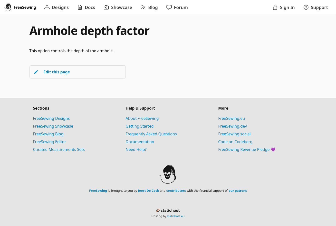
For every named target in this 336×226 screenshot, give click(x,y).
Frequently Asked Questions (151, 134)
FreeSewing (98, 190)
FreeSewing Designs (51, 118)
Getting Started (140, 126)
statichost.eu (175, 216)
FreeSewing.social (234, 134)
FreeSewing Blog (48, 134)
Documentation (140, 141)
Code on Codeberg (235, 141)
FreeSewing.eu (231, 118)
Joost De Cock (148, 190)
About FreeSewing (142, 118)
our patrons (238, 190)
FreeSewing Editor (49, 141)
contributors (176, 190)
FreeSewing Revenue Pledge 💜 (247, 149)
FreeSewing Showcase (53, 126)
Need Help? (136, 149)
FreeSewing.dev (232, 126)
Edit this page (52, 72)
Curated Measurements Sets (59, 149)
